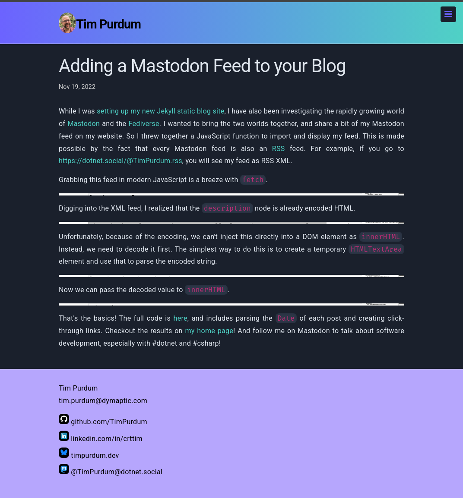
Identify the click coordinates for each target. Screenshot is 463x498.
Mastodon (84, 124)
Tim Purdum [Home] (100, 23)
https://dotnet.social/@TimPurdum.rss (120, 161)
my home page (209, 331)
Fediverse (144, 124)
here (180, 318)
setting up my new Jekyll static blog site (160, 111)
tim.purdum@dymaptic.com (103, 401)
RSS (278, 149)
